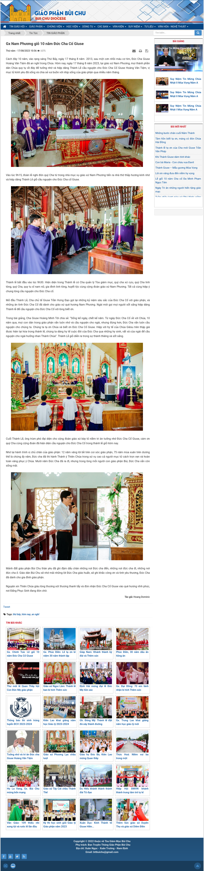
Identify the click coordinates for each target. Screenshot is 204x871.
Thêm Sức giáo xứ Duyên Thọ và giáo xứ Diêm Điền (132, 813)
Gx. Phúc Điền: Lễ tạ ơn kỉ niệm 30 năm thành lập (59, 642)
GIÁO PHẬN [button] (37, 27)
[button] (178, 57)
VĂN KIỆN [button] (119, 27)
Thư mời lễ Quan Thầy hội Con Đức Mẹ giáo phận (23, 677)
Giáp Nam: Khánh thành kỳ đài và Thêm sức (96, 642)
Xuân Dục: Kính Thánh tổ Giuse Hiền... (96, 813)
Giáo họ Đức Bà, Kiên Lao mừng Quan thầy (96, 745)
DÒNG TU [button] (88, 27)
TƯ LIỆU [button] (150, 27)
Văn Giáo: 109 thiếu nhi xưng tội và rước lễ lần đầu (23, 813)
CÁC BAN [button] (104, 27)
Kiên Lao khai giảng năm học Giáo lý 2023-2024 (59, 711)
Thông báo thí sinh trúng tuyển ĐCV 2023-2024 (23, 711)
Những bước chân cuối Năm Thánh (175, 133)
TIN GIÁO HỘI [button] (18, 27)
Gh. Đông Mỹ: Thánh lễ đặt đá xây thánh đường (96, 711)
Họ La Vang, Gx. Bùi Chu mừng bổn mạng (23, 779)
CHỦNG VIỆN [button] (55, 27)
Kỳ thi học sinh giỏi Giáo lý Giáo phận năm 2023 (59, 813)
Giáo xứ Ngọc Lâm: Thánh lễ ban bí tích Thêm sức (59, 677)
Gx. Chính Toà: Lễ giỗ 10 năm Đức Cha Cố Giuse (23, 642)
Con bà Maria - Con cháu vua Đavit (174, 162)
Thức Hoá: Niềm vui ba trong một (132, 745)
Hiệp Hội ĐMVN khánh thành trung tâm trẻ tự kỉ (132, 779)
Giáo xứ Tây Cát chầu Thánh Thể (59, 779)
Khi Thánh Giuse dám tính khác (172, 156)
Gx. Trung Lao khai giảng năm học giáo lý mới (132, 711)
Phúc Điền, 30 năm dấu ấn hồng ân (132, 642)
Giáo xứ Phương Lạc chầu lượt (59, 745)
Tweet (6, 606)
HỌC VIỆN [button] (73, 27)
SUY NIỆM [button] (135, 27)
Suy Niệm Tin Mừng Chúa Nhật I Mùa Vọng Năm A (185, 107)
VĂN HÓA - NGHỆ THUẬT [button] (173, 27)
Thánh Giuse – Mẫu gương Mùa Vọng (176, 167)
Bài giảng (178, 41)
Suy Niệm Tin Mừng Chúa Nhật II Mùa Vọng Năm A (185, 80)
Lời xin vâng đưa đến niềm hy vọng (174, 173)
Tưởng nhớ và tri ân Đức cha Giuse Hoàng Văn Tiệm (23, 745)
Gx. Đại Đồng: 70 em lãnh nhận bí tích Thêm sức (132, 677)
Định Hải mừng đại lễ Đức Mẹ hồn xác (96, 677)
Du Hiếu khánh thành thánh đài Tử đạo (96, 779)
